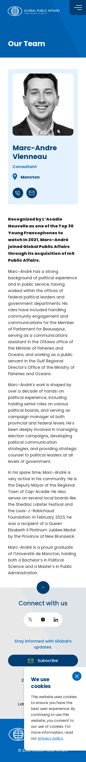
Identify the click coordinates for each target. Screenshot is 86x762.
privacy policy (50, 738)
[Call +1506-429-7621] (18, 197)
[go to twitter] (30, 619)
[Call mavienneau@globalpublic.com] (31, 197)
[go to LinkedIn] (56, 619)
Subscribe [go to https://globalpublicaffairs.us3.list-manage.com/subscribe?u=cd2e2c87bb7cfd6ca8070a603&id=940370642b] (47, 660)
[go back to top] (43, 587)
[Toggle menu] (77, 7)
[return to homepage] (34, 11)
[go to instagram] (43, 619)
